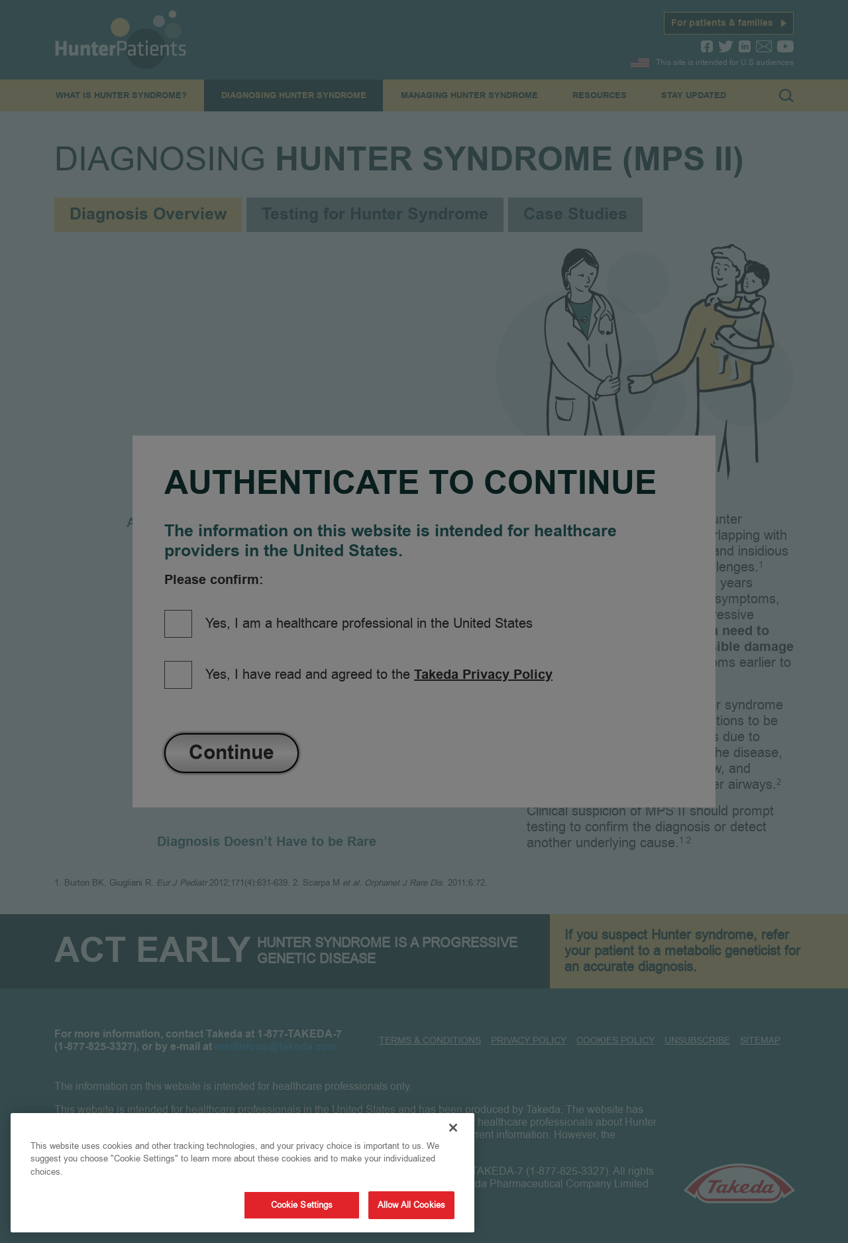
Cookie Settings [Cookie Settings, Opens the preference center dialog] (302, 1205)
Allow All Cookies (411, 1205)
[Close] (453, 1127)
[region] (242, 1172)
